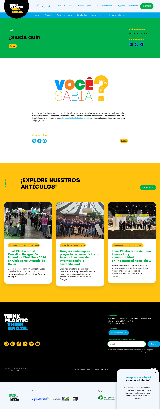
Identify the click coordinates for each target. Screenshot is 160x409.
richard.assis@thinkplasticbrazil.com (75, 118)
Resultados (81, 15)
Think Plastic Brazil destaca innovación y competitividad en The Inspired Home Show (132, 255)
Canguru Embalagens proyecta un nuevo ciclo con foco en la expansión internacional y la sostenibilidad (79, 257)
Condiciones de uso (101, 369)
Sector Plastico (98, 15)
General (48, 15)
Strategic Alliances (117, 15)
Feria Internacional (16, 245)
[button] (131, 44)
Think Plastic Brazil (64, 15)
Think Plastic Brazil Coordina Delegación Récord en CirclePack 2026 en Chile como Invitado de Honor (27, 257)
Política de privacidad (82, 369)
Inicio (37, 15)
